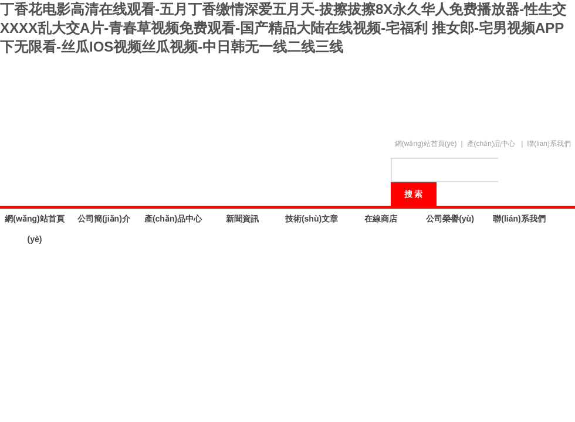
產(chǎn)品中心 (491, 143)
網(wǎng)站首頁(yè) (426, 143)
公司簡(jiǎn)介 (103, 218)
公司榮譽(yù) (450, 218)
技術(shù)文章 (311, 218)
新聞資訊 (242, 218)
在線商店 (380, 218)
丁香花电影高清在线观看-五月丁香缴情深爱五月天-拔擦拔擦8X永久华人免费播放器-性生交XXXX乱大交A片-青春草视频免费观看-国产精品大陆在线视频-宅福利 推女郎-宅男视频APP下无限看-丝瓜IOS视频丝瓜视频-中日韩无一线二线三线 (283, 28)
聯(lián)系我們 (549, 143)
